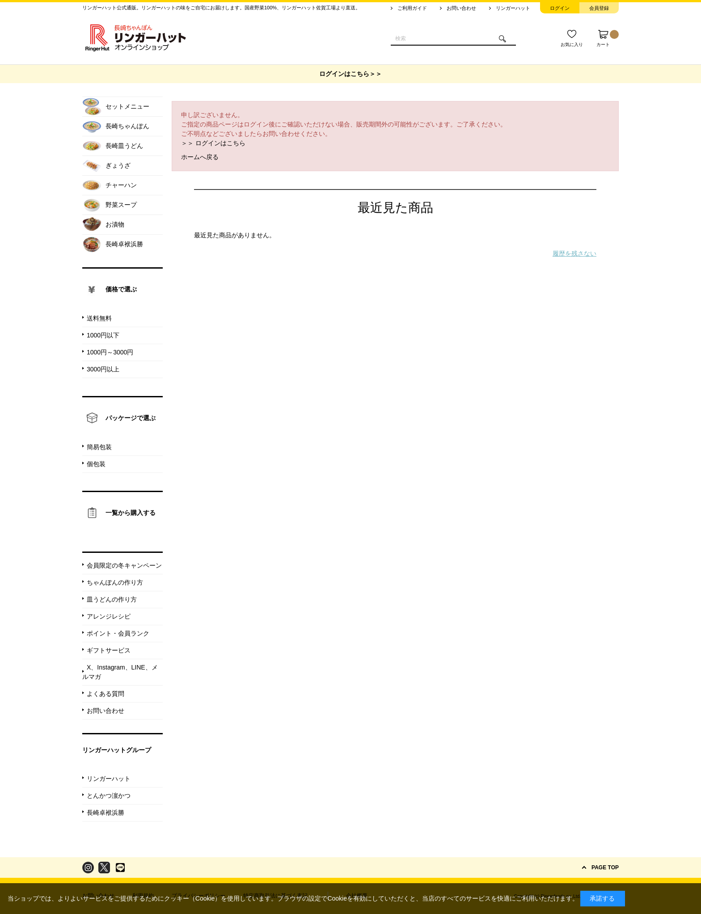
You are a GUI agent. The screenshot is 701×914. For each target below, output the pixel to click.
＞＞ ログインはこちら (213, 143)
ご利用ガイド (412, 8)
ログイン (560, 8)
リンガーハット (513, 8)
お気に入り (572, 44)
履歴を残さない (574, 253)
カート (607, 38)
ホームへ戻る (200, 156)
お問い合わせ (461, 8)
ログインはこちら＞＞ (350, 73)
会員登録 (599, 8)
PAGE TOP (605, 867)
